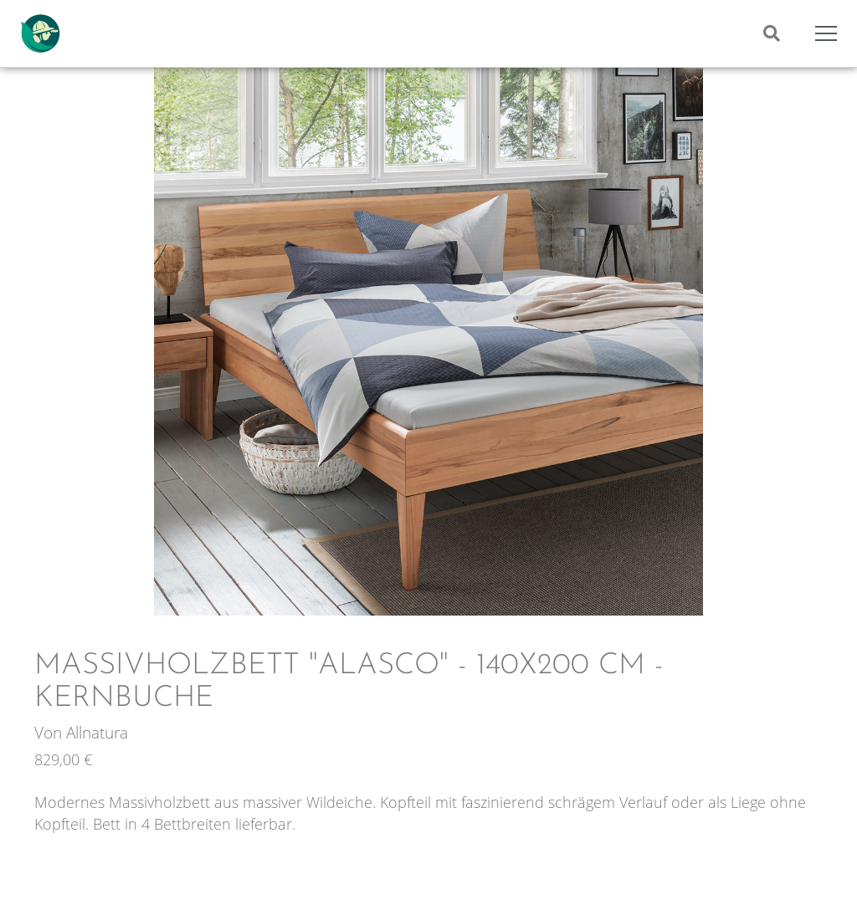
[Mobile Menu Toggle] (826, 33)
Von (50, 732)
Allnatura (97, 732)
